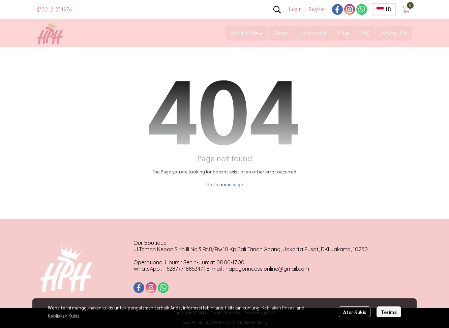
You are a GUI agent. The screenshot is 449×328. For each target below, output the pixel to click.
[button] (277, 9)
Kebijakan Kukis (64, 316)
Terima (389, 312)
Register (317, 9)
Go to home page (224, 184)
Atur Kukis (354, 312)
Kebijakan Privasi (279, 307)
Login (295, 9)
